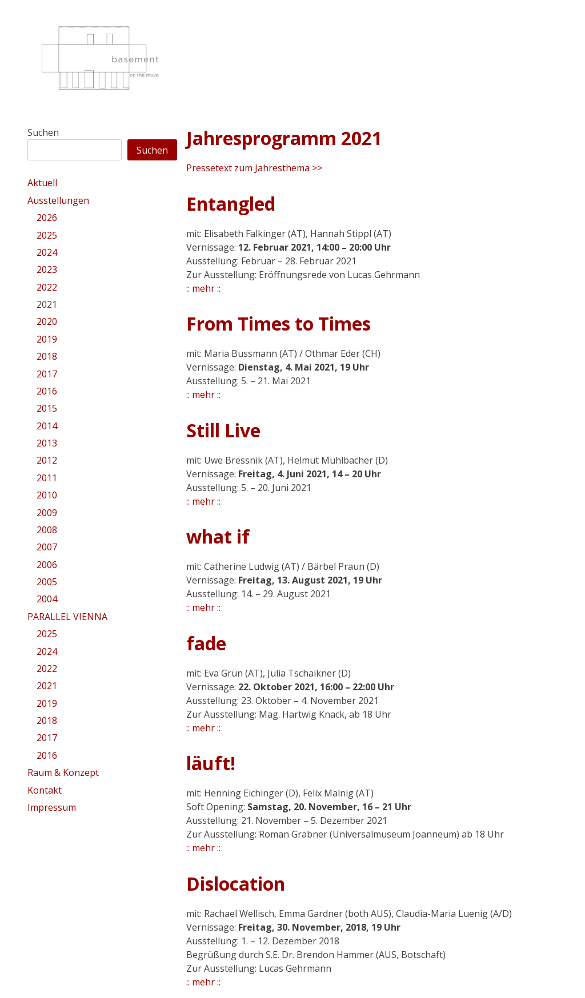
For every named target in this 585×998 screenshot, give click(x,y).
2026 (47, 217)
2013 (47, 443)
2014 (47, 426)
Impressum (51, 807)
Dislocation (235, 883)
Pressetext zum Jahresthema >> (254, 168)
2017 (47, 374)
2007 (47, 547)
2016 (47, 391)
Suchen (43, 132)
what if (218, 536)
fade (206, 643)
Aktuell (42, 182)
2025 (47, 235)
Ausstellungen (58, 200)
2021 (47, 304)
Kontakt (44, 790)
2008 (47, 530)
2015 (47, 408)
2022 (47, 287)
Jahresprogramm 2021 (284, 138)
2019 (47, 339)
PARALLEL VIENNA (67, 616)
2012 (47, 460)
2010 (47, 495)
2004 (47, 599)
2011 (47, 478)
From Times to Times (278, 323)
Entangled (230, 203)
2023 (47, 269)
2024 (47, 252)
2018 (47, 356)
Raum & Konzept (63, 772)
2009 (47, 512)
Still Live (223, 430)
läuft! (210, 763)
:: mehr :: (203, 288)
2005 (47, 582)
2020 (47, 321)
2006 (47, 564)
